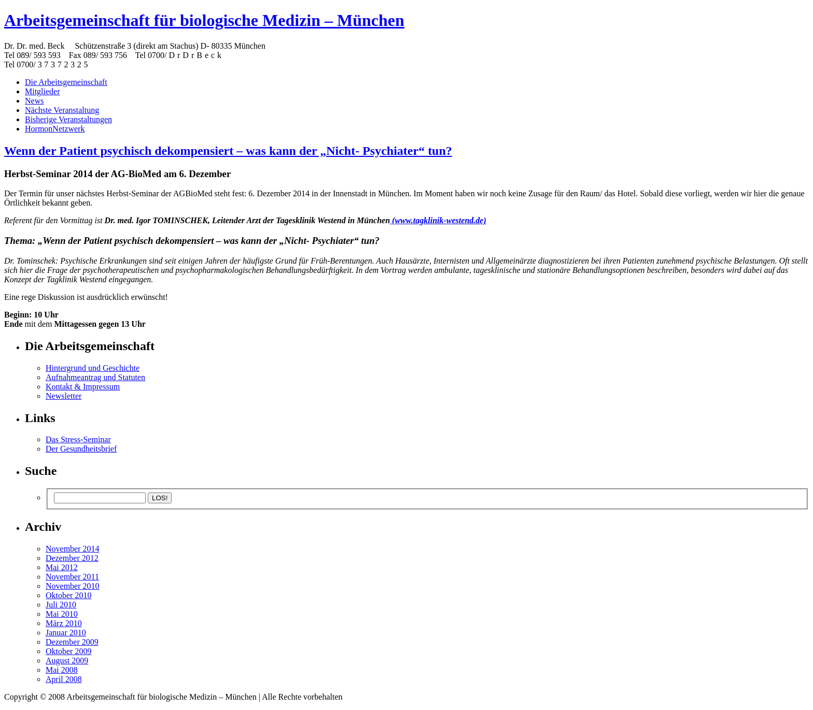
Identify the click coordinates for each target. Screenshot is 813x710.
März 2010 (64, 623)
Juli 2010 (61, 604)
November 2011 (72, 576)
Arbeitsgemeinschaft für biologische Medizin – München (204, 20)
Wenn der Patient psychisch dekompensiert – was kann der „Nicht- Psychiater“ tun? (228, 150)
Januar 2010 (66, 632)
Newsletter (63, 396)
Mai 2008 (62, 669)
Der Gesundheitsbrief (81, 448)
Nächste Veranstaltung (62, 110)
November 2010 (73, 586)
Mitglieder (42, 91)
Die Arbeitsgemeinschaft (66, 82)
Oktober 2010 (68, 595)
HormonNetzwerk (55, 128)
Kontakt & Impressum (83, 386)
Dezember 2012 (72, 558)
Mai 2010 (62, 614)
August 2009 (67, 660)
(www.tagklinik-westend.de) (438, 220)
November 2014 (73, 548)
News (34, 100)
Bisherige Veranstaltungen (68, 119)
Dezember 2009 (72, 641)
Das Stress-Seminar (78, 439)
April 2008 (64, 679)
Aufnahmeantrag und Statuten (95, 377)
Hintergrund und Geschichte (92, 368)
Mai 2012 (62, 567)
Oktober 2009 (68, 651)
